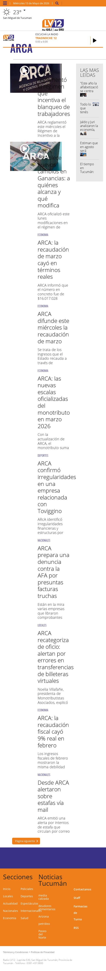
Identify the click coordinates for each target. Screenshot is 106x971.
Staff (77, 898)
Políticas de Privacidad (42, 952)
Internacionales (31, 911)
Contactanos (82, 889)
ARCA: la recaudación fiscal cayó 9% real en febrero (53, 731)
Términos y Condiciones (15, 952)
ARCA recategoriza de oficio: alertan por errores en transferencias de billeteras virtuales (56, 656)
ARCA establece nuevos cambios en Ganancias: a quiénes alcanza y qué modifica (54, 178)
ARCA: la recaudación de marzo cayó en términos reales (53, 259)
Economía (9, 918)
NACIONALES (44, 65)
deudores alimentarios (46, 907)
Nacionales (10, 911)
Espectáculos (29, 903)
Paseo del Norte (42, 934)
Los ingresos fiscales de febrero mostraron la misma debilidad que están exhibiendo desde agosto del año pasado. (53, 769)
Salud (24, 918)
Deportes (27, 896)
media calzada (43, 897)
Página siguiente (25, 841)
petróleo (44, 924)
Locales (8, 896)
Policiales (27, 889)
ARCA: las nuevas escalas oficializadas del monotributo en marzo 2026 (54, 402)
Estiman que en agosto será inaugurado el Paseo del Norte (89, 153)
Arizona (43, 916)
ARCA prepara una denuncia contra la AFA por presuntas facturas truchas (53, 572)
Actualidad (10, 903)
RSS (76, 928)
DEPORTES (43, 455)
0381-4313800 (35, 963)
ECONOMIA (43, 143)
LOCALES (42, 625)
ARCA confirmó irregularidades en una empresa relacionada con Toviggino (57, 487)
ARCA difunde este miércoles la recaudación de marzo (53, 327)
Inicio (6, 889)
